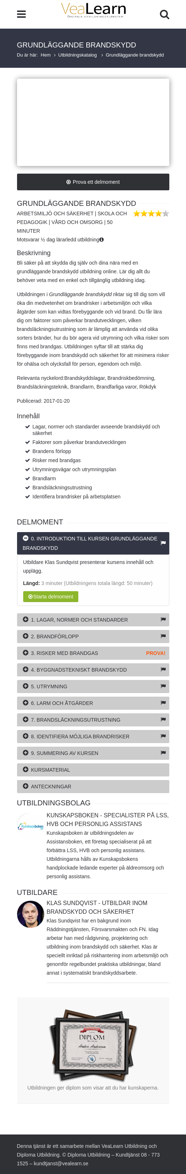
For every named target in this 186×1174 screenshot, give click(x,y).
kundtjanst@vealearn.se (61, 1163)
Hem (45, 55)
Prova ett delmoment (93, 182)
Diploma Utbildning (38, 1155)
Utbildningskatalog (78, 55)
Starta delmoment (51, 597)
